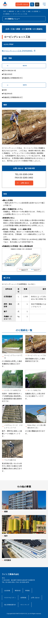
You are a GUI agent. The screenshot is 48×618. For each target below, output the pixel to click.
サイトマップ (25, 604)
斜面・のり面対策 (33, 11)
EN (37, 4)
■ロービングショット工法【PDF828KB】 (17, 51)
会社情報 (7, 590)
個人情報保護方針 (10, 604)
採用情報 (23, 597)
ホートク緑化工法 (34, 390)
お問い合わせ (23, 4)
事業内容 (11, 11)
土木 (18, 11)
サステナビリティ (10, 597)
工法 (23, 11)
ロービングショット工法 (36, 355)
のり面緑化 (6, 14)
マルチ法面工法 (10, 460)
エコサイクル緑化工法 (12, 390)
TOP (4, 11)
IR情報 (27, 590)
